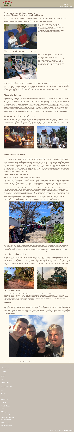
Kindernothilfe (3, 373)
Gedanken (16, 9)
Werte (2, 379)
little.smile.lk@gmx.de (8, 414)
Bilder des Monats (4, 389)
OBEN (70, 362)
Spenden (2, 396)
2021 (21, 9)
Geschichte (3, 384)
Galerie (2, 390)
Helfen (3, 394)
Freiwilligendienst (4, 398)
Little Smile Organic (4, 399)
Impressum (71, 430)
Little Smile (7, 3)
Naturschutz (3, 377)
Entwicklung (5, 382)
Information (11, 9)
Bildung (2, 376)
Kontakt (3, 402)
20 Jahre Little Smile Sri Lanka (6, 386)
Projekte (3, 371)
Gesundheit (3, 375)
